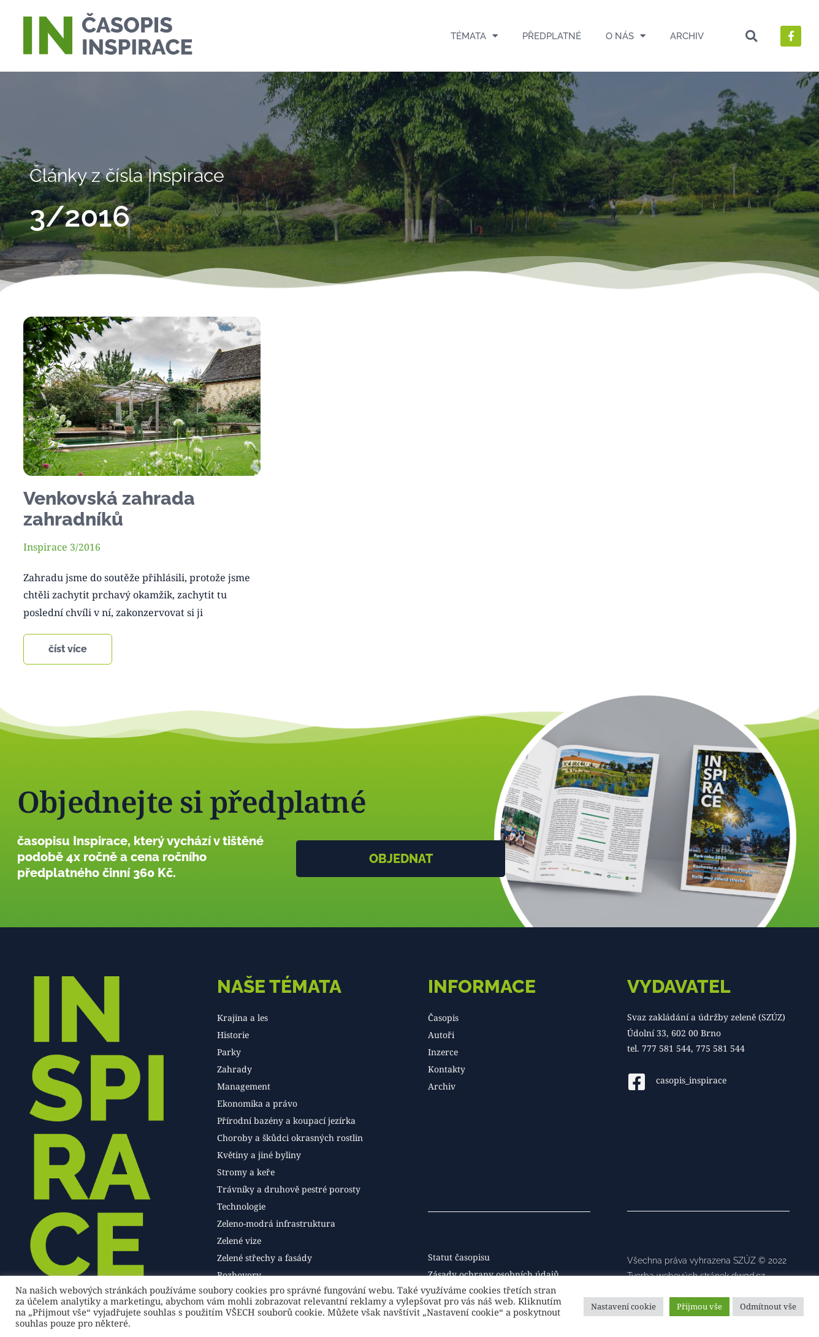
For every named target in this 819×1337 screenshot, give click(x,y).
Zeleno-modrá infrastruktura (276, 1223)
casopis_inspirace (691, 1079)
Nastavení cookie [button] (623, 1306)
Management (243, 1086)
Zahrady (234, 1069)
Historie (233, 1035)
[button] (751, 36)
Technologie (241, 1206)
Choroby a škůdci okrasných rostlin (290, 1137)
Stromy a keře (246, 1172)
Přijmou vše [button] (699, 1306)
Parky (229, 1052)
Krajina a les (242, 1017)
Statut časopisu (459, 1257)
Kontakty (446, 1069)
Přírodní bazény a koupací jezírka (286, 1120)
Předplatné (551, 36)
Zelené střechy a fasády (264, 1258)
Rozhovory (239, 1275)
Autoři (441, 1035)
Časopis (443, 1017)
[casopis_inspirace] (636, 1081)
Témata (474, 36)
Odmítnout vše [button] (768, 1306)
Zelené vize (239, 1240)
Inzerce (443, 1052)
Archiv (687, 36)
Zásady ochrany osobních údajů (493, 1274)
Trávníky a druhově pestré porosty (288, 1189)
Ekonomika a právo (257, 1103)
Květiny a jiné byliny (259, 1155)
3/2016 (85, 547)
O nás (626, 36)
